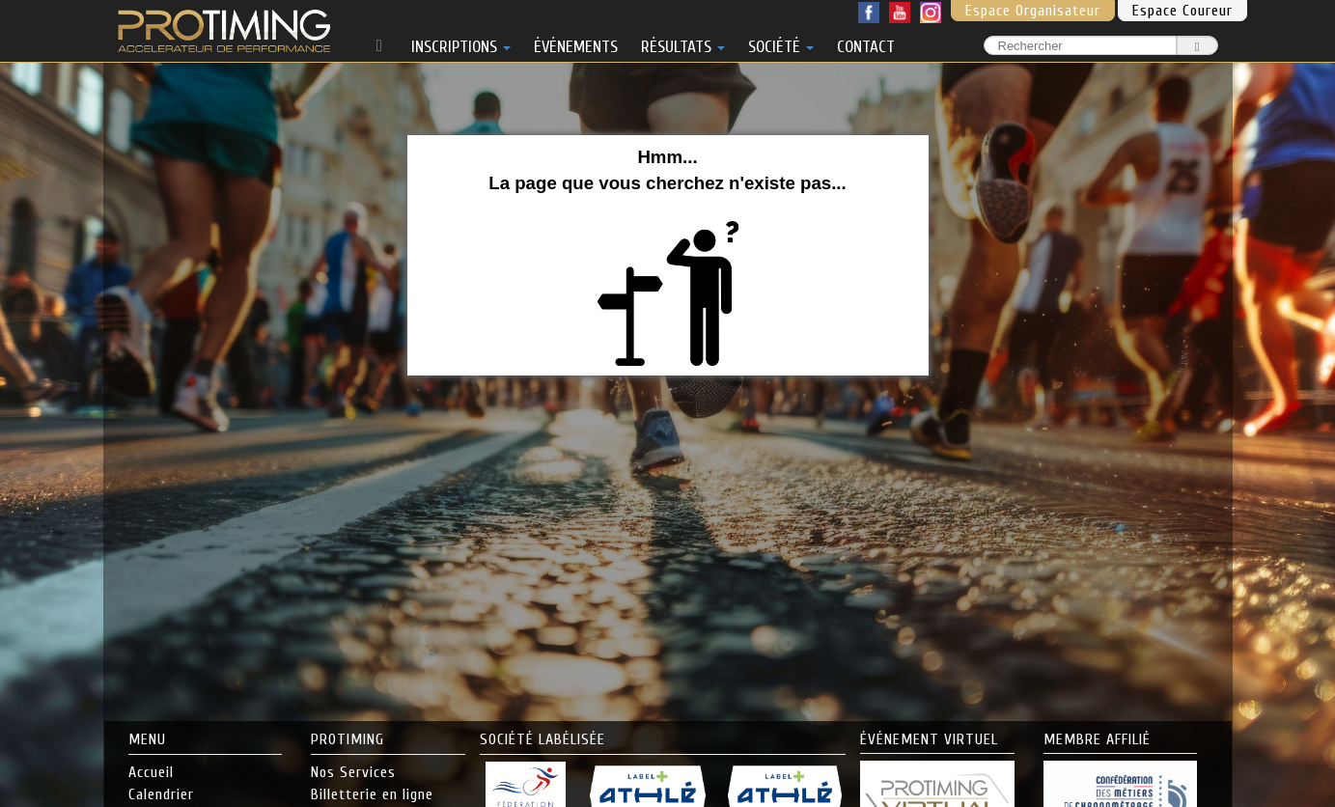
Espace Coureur (1182, 10)
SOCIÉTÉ (781, 43)
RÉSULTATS (683, 43)
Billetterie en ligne (372, 794)
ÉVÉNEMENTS (576, 43)
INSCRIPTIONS (461, 43)
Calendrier (161, 794)
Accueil (151, 772)
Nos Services (353, 772)
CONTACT (866, 43)
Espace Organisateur (1032, 10)
